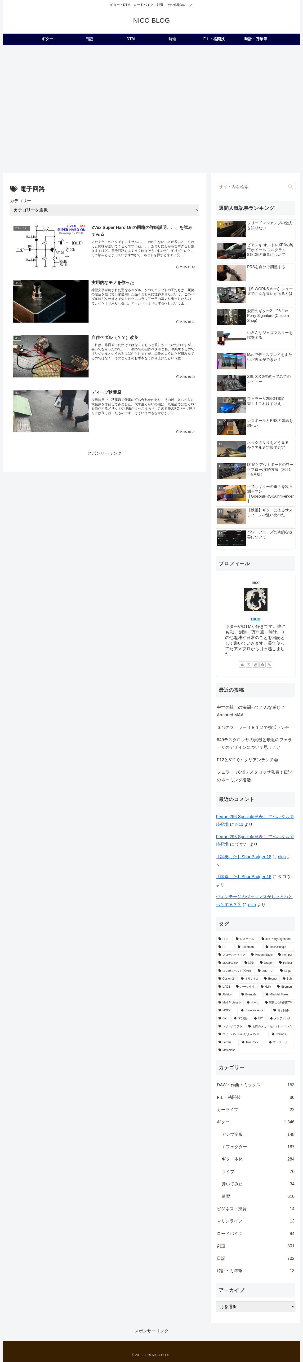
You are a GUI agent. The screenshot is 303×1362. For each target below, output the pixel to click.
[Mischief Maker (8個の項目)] (279, 995)
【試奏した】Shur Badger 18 (243, 856)
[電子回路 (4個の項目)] (283, 1010)
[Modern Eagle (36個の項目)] (262, 955)
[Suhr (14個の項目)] (288, 978)
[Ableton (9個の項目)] (227, 995)
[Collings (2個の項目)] (282, 1034)
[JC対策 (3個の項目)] (241, 1018)
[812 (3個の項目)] (259, 1018)
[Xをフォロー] (249, 664)
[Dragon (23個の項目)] (267, 963)
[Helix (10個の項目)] (266, 986)
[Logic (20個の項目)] (286, 971)
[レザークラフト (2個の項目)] (230, 1026)
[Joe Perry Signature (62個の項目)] (277, 939)
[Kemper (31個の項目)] (285, 955)
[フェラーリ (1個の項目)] (281, 1042)
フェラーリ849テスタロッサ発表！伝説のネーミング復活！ (254, 776)
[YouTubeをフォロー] (256, 664)
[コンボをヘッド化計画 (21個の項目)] (235, 971)
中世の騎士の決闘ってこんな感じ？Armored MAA (251, 711)
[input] (255, 187)
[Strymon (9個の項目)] (285, 986)
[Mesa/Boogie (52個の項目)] (279, 947)
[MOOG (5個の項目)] (227, 1010)
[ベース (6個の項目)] (253, 1002)
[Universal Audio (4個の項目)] (255, 1010)
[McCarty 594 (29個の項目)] (228, 963)
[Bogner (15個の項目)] (271, 978)
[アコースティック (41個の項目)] (232, 955)
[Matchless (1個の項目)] (255, 1050)
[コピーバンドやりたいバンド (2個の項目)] (242, 1034)
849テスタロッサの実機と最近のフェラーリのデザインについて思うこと (254, 743)
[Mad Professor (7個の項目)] (230, 1002)
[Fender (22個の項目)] (286, 963)
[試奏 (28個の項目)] (249, 963)
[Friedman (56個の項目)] (249, 947)
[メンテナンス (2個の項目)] (281, 1018)
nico (256, 618)
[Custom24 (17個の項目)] (227, 978)
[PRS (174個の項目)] (224, 939)
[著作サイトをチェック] (242, 664)
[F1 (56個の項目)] (225, 947)
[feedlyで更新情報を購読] (262, 664)
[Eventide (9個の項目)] (251, 995)
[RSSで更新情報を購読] (269, 664)
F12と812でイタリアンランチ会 (247, 760)
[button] (290, 187)
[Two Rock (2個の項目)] (253, 1042)
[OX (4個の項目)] (223, 1018)
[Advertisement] (151, 80)
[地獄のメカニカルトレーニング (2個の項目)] (270, 1026)
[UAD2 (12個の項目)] (224, 986)
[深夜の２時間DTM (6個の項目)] (279, 1002)
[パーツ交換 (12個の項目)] (246, 986)
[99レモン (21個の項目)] (266, 971)
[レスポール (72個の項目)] (246, 939)
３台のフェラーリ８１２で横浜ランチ (253, 727)
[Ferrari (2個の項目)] (227, 1042)
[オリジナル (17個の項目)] (250, 978)
